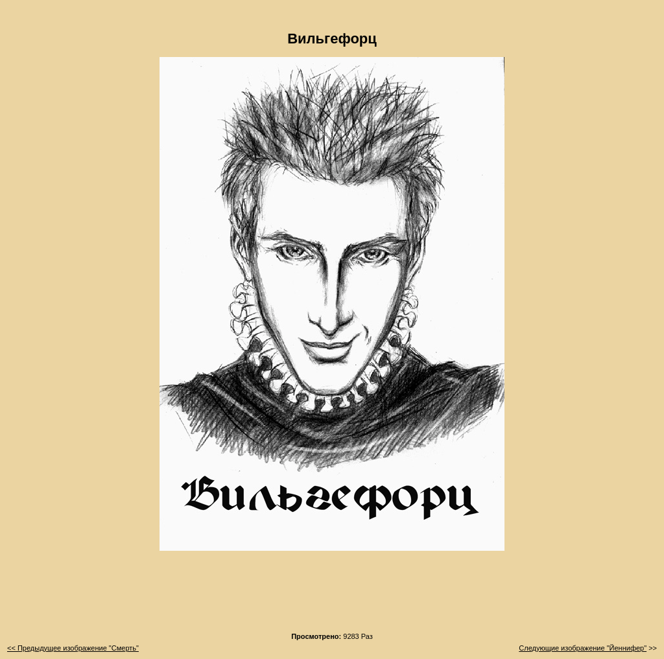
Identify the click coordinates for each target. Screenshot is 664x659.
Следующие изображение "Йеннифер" (582, 648)
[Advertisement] (332, 595)
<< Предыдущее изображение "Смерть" (73, 648)
